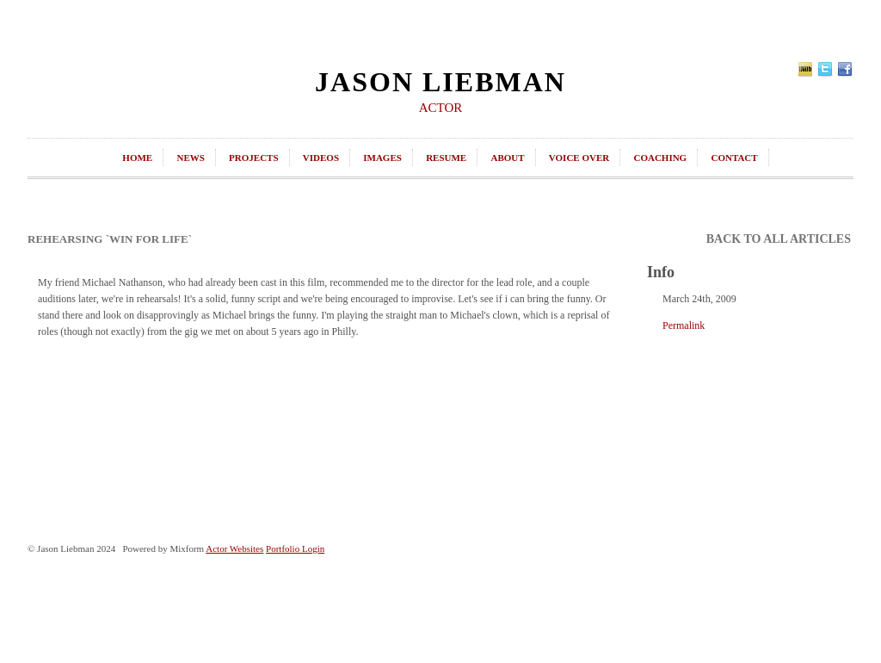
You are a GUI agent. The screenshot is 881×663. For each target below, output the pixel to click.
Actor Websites (234, 548)
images (382, 157)
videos (321, 157)
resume (446, 157)
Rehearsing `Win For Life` (110, 238)
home (137, 157)
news (190, 157)
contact (734, 157)
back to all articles (778, 238)
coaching (660, 157)
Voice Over (579, 157)
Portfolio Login (295, 548)
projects (253, 157)
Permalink (683, 325)
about (507, 157)
